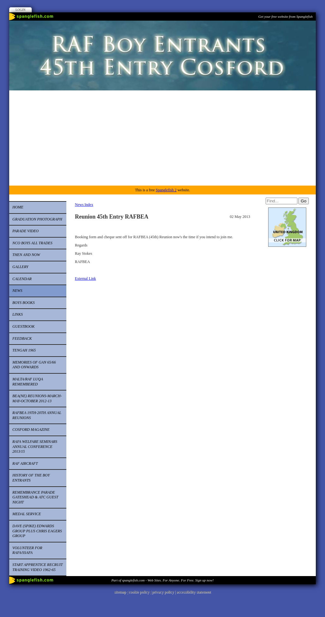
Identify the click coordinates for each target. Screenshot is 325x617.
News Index (84, 204)
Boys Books (23, 302)
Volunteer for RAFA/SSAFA (27, 550)
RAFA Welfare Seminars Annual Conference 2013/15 (34, 446)
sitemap (120, 592)
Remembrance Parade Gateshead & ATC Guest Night (35, 497)
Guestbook (23, 326)
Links (17, 314)
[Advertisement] (162, 138)
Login (20, 9)
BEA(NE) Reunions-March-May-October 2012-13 (37, 398)
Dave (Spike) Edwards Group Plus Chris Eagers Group (37, 531)
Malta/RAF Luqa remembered (27, 381)
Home (17, 207)
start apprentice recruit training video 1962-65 (37, 567)
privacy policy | (164, 592)
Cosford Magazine (31, 429)
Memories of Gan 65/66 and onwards (34, 365)
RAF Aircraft (25, 463)
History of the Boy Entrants (31, 477)
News (17, 290)
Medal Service (26, 514)
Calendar (22, 279)
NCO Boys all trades (32, 243)
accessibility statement (193, 592)
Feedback (22, 338)
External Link (85, 278)
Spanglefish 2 (166, 190)
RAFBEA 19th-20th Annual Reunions (36, 415)
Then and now (26, 255)
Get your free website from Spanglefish (285, 16)
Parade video (25, 231)
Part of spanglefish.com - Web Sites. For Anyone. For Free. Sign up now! (162, 580)
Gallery (20, 267)
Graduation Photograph (37, 219)
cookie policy (139, 592)
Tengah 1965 (24, 350)
